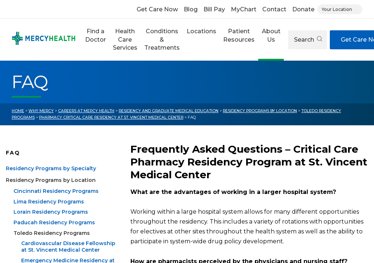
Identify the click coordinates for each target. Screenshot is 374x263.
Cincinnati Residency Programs (56, 200)
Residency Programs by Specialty (51, 177)
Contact (274, 9)
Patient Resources (239, 35)
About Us (271, 35)
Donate (303, 9)
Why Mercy (41, 110)
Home (18, 110)
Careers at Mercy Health (86, 110)
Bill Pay (214, 9)
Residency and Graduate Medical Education (168, 110)
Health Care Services (125, 39)
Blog (191, 9)
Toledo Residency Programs (52, 241)
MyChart (243, 9)
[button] (95, 40)
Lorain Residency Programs (51, 220)
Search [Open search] (308, 39)
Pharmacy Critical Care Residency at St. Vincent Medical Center (111, 117)
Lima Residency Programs (49, 210)
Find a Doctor (95, 35)
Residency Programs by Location (260, 110)
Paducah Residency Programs (54, 231)
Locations (201, 31)
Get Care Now (157, 9)
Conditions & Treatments (162, 39)
